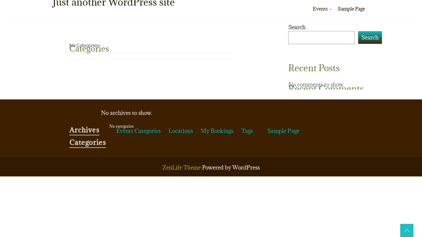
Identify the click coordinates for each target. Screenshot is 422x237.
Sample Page (351, 9)
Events (320, 9)
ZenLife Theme (182, 167)
